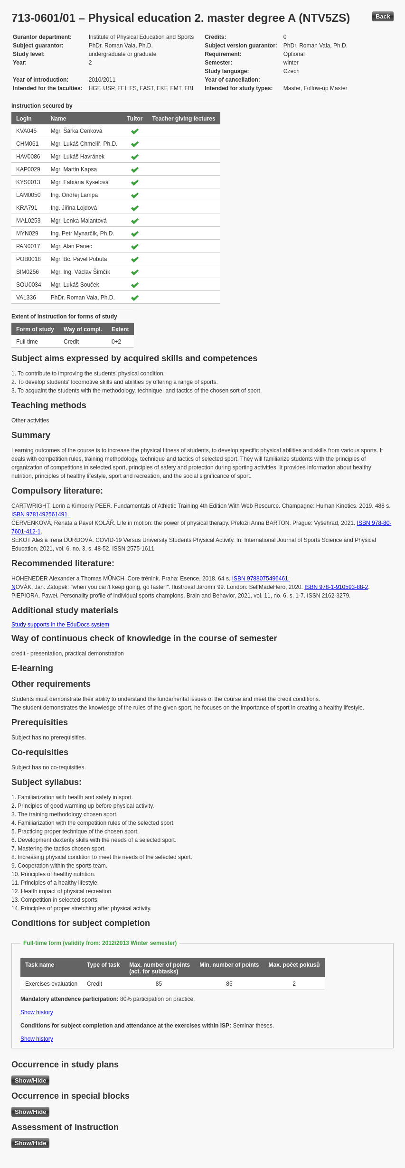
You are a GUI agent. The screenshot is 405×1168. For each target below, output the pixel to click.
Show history (36, 1012)
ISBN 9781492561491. (41, 514)
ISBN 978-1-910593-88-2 (336, 587)
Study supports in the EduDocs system (60, 624)
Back (383, 16)
